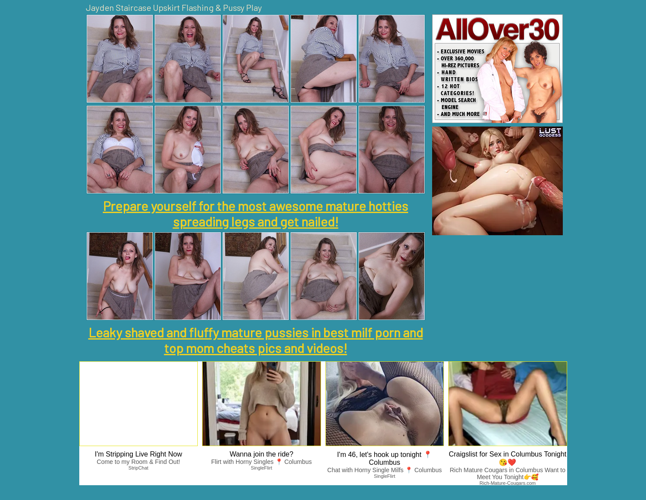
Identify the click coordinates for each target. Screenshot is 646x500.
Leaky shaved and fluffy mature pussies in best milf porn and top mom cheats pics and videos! (255, 340)
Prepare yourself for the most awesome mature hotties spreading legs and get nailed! (255, 213)
